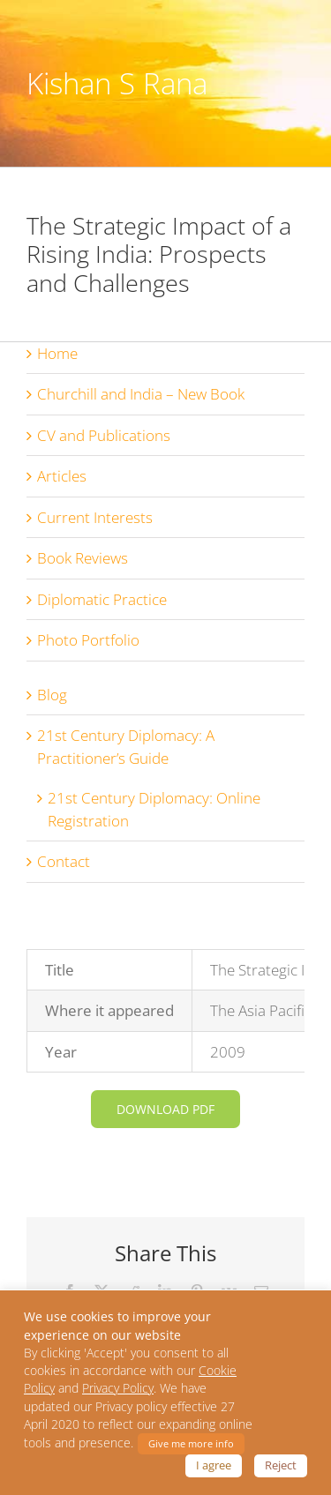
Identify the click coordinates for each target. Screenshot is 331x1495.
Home (57, 353)
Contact (63, 861)
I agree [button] (213, 1465)
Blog (52, 694)
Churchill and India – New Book (140, 394)
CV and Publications (103, 435)
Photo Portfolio (88, 640)
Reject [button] (281, 1465)
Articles (62, 476)
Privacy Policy (118, 1388)
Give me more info (191, 1443)
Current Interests (95, 517)
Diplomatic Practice (102, 599)
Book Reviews (82, 558)
